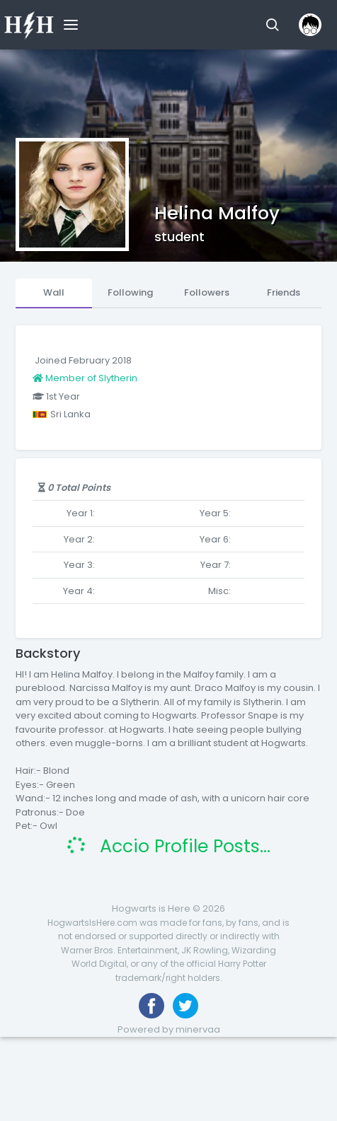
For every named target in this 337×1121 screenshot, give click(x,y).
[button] (272, 25)
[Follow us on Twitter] (185, 1005)
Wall (53, 292)
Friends (283, 292)
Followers (206, 292)
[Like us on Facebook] (151, 1005)
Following (130, 292)
